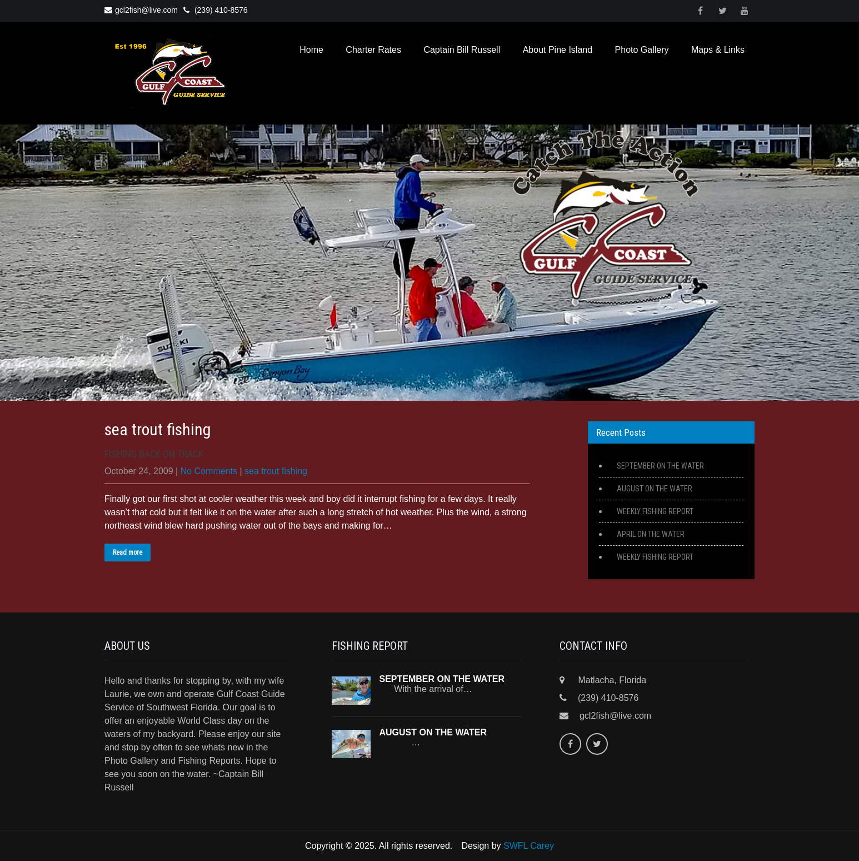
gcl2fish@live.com (141, 10)
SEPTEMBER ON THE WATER (660, 465)
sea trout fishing (275, 471)
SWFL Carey (528, 845)
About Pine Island (557, 49)
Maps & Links (718, 49)
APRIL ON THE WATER (651, 534)
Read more (127, 552)
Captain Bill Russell (461, 49)
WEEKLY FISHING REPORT (655, 511)
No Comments (209, 471)
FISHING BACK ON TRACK (153, 454)
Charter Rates (373, 49)
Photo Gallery (642, 49)
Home (311, 49)
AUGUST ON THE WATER (654, 488)
